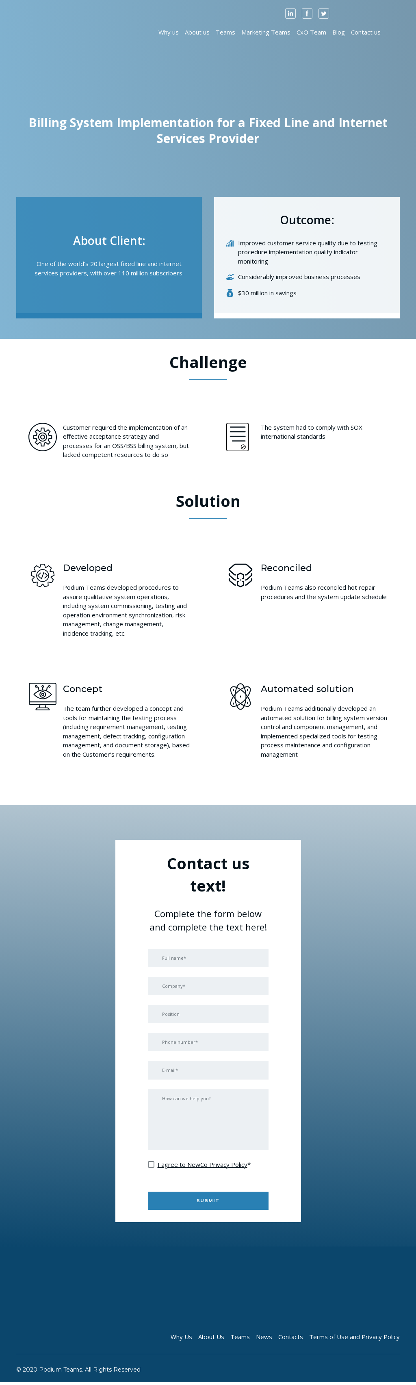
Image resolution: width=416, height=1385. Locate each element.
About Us (211, 1339)
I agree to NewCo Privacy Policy (202, 1167)
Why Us (181, 1339)
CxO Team (311, 32)
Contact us (366, 32)
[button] (290, 13)
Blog (338, 32)
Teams (225, 32)
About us (197, 32)
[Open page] (37, 32)
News (264, 1339)
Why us (168, 32)
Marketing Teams (265, 32)
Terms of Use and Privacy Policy (354, 1339)
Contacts (290, 1339)
